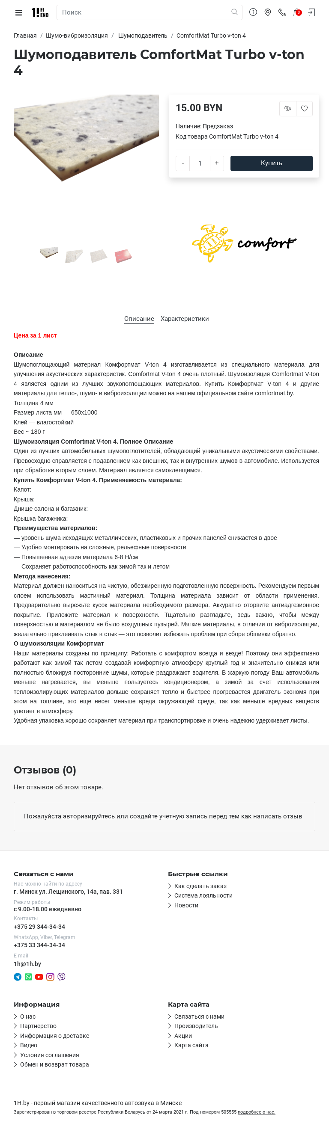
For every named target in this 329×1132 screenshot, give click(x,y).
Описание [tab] (139, 319)
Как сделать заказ (200, 886)
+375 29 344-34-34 (39, 926)
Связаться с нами (199, 1016)
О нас (28, 1016)
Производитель (196, 1025)
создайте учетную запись (168, 816)
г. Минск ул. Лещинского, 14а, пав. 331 (68, 891)
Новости (186, 905)
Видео (28, 1045)
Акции (183, 1035)
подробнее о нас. (256, 1112)
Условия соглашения (49, 1055)
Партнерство (38, 1025)
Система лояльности (203, 895)
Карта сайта (191, 1045)
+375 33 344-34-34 (39, 945)
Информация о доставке (54, 1035)
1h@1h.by (27, 963)
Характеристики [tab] (185, 319)
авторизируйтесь (89, 816)
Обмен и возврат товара (54, 1064)
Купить (271, 163)
